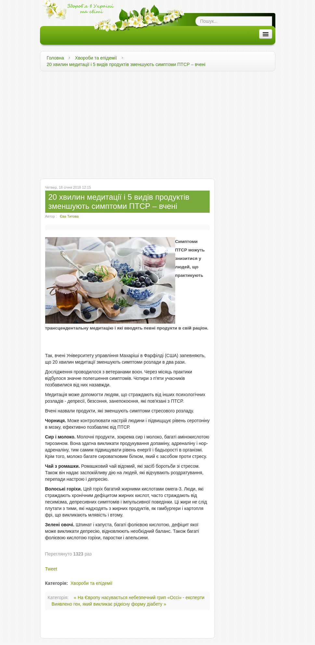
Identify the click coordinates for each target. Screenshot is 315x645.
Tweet (51, 568)
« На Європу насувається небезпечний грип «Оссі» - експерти (139, 597)
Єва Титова (69, 216)
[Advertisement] (157, 123)
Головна (55, 57)
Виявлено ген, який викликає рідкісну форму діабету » (109, 604)
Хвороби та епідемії (96, 57)
